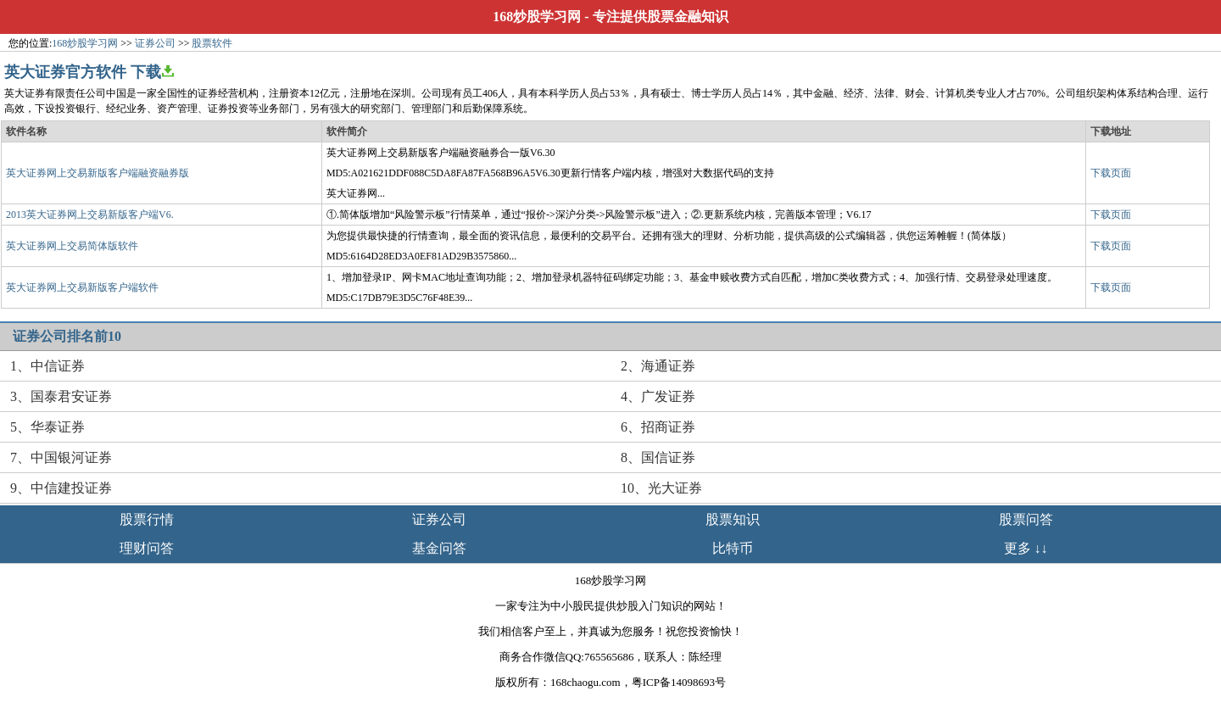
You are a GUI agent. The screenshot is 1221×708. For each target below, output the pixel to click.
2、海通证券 (658, 366)
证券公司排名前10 (67, 336)
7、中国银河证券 (61, 457)
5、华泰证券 (47, 427)
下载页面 (1110, 173)
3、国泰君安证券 (61, 396)
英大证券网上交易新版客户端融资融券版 (97, 173)
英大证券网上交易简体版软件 (72, 246)
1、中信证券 (47, 366)
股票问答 (1026, 519)
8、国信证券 (658, 457)
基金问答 (439, 548)
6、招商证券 (658, 427)
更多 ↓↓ (1026, 548)
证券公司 (155, 43)
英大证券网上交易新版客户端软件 (82, 287)
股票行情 (147, 519)
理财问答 (147, 548)
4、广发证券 (658, 396)
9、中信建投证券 (61, 488)
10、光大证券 (661, 488)
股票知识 (732, 519)
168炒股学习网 (537, 16)
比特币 (732, 548)
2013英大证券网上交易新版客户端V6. (90, 214)
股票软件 (212, 43)
